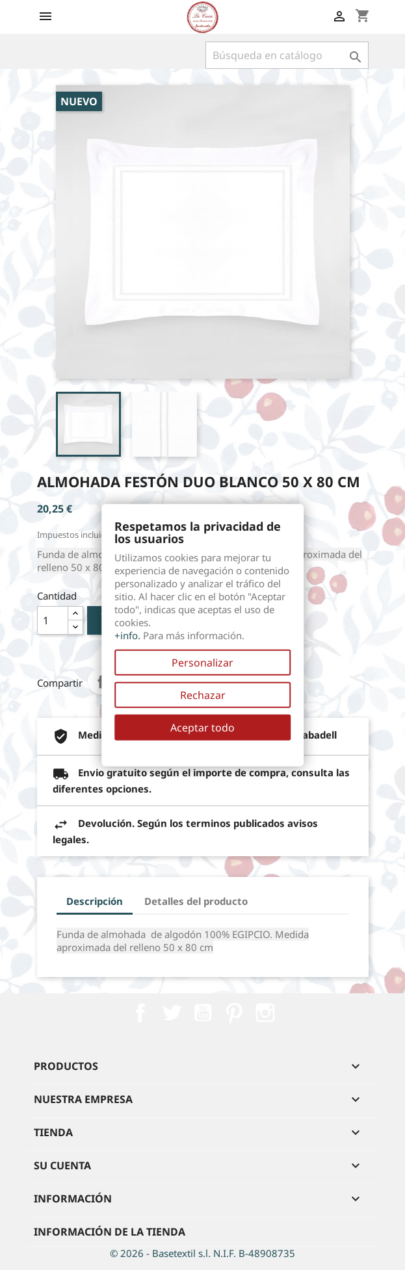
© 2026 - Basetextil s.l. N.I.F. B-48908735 (202, 1253)
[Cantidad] (52, 620)
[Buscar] (287, 55)
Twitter (172, 1013)
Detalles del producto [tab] (196, 901)
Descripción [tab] (94, 901)
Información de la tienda (109, 1232)
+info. (127, 635)
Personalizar (202, 662)
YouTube (203, 1013)
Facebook (140, 1013)
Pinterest (234, 1013)
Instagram (265, 1013)
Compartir (101, 681)
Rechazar (203, 695)
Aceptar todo (202, 727)
